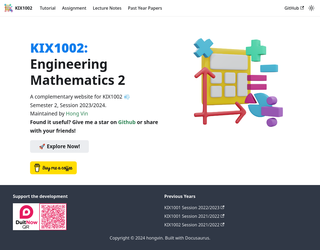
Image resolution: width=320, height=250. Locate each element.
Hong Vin (77, 113)
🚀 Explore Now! (59, 146)
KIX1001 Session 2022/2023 (194, 208)
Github (127, 122)
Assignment (74, 8)
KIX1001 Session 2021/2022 (194, 216)
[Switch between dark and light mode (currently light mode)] (311, 8)
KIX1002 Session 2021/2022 (194, 225)
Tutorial (48, 8)
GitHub (294, 8)
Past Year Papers (145, 8)
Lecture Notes (107, 8)
